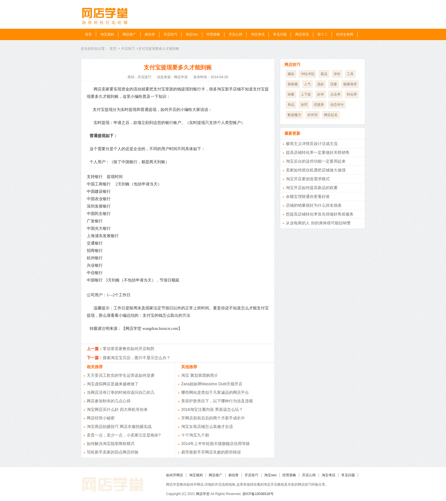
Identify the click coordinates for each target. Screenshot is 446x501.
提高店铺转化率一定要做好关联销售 (318, 152)
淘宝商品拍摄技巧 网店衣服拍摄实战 (119, 426)
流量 (333, 84)
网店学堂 (203, 494)
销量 (291, 94)
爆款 (291, 74)
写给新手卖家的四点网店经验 (113, 452)
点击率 (335, 94)
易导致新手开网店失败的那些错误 (211, 452)
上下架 (306, 94)
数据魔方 (294, 115)
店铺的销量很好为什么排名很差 (314, 205)
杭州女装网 (344, 34)
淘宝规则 (107, 34)
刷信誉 (150, 34)
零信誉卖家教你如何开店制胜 (128, 348)
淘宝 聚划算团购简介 (199, 375)
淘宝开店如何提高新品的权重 (312, 187)
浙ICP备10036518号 (257, 494)
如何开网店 (174, 475)
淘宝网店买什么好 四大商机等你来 (117, 409)
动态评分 (337, 105)
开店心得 (235, 34)
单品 (291, 105)
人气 (307, 84)
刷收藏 (293, 84)
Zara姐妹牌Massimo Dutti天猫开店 (211, 384)
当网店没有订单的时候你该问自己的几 (120, 392)
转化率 (352, 94)
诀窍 (304, 105)
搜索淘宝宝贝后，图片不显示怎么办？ (136, 357)
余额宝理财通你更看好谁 (308, 196)
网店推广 (129, 34)
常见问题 (280, 34)
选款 (320, 84)
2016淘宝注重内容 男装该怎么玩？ (212, 409)
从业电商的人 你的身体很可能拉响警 (318, 223)
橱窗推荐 (350, 84)
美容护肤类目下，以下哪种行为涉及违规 (217, 401)
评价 (337, 74)
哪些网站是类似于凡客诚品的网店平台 (215, 392)
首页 (88, 34)
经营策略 (213, 34)
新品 (324, 74)
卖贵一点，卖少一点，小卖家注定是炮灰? (124, 435)
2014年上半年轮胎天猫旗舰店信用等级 (215, 443)
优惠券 (319, 105)
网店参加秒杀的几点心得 (109, 401)
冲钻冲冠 (307, 74)
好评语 (312, 115)
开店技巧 (170, 34)
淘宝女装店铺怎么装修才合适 (207, 426)
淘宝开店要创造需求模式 (308, 179)
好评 (320, 94)
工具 (350, 74)
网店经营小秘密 (101, 418)
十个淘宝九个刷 (195, 435)
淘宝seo (192, 34)
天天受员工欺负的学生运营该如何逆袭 (120, 375)
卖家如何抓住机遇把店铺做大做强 (316, 170)
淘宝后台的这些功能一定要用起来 (316, 161)
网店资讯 (302, 34)
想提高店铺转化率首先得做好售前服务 (320, 214)
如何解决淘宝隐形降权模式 (111, 443)
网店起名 (331, 115)
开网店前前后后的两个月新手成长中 (213, 418)
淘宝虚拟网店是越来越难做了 (113, 384)
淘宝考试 (258, 34)
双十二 (322, 34)
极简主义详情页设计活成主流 (312, 143)
